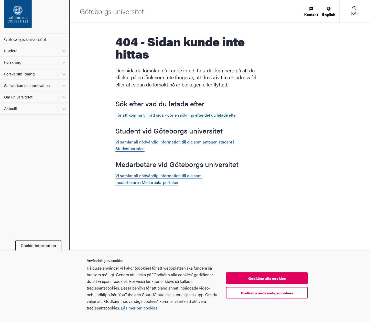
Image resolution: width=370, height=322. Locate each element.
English (328, 12)
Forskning (12, 62)
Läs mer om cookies (139, 308)
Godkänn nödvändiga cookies (267, 292)
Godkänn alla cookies (267, 278)
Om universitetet (18, 96)
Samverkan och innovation (27, 85)
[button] (354, 11)
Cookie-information (38, 245)
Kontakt (311, 12)
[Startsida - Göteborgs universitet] (34, 16)
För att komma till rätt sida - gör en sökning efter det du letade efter (176, 115)
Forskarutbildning (19, 73)
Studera (10, 50)
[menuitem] (311, 12)
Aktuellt (10, 108)
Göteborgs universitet (25, 39)
